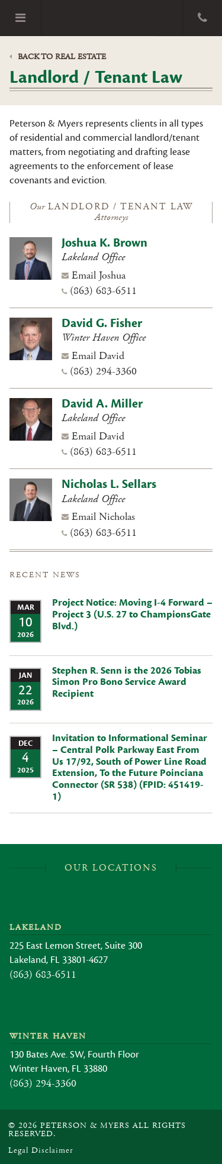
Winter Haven (47, 1036)
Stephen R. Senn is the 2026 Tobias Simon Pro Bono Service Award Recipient (126, 682)
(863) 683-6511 (103, 291)
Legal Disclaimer (40, 1150)
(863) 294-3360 (103, 371)
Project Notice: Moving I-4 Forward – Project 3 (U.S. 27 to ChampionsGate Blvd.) (132, 614)
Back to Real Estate (57, 57)
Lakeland (35, 927)
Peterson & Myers (112, 18)
